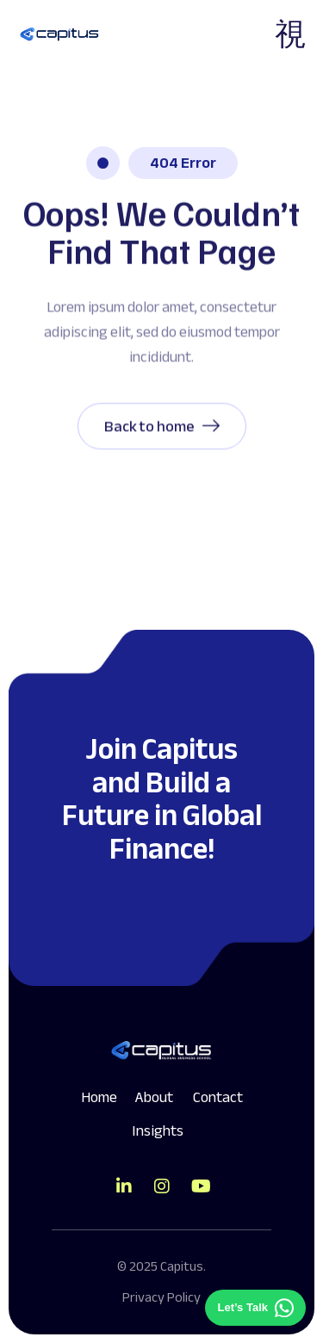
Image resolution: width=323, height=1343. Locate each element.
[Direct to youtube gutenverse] (199, 1186)
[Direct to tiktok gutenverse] (124, 1186)
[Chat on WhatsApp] (255, 1308)
